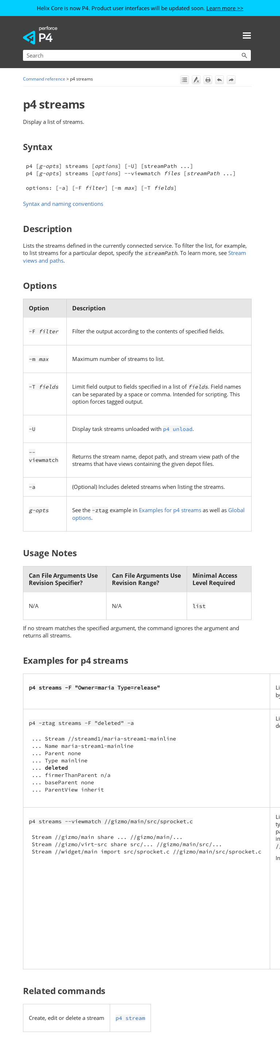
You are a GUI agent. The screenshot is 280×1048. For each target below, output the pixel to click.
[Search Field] (137, 55)
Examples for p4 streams (170, 510)
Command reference (44, 79)
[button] (244, 55)
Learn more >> (225, 8)
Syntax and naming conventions (63, 203)
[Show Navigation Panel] (247, 35)
